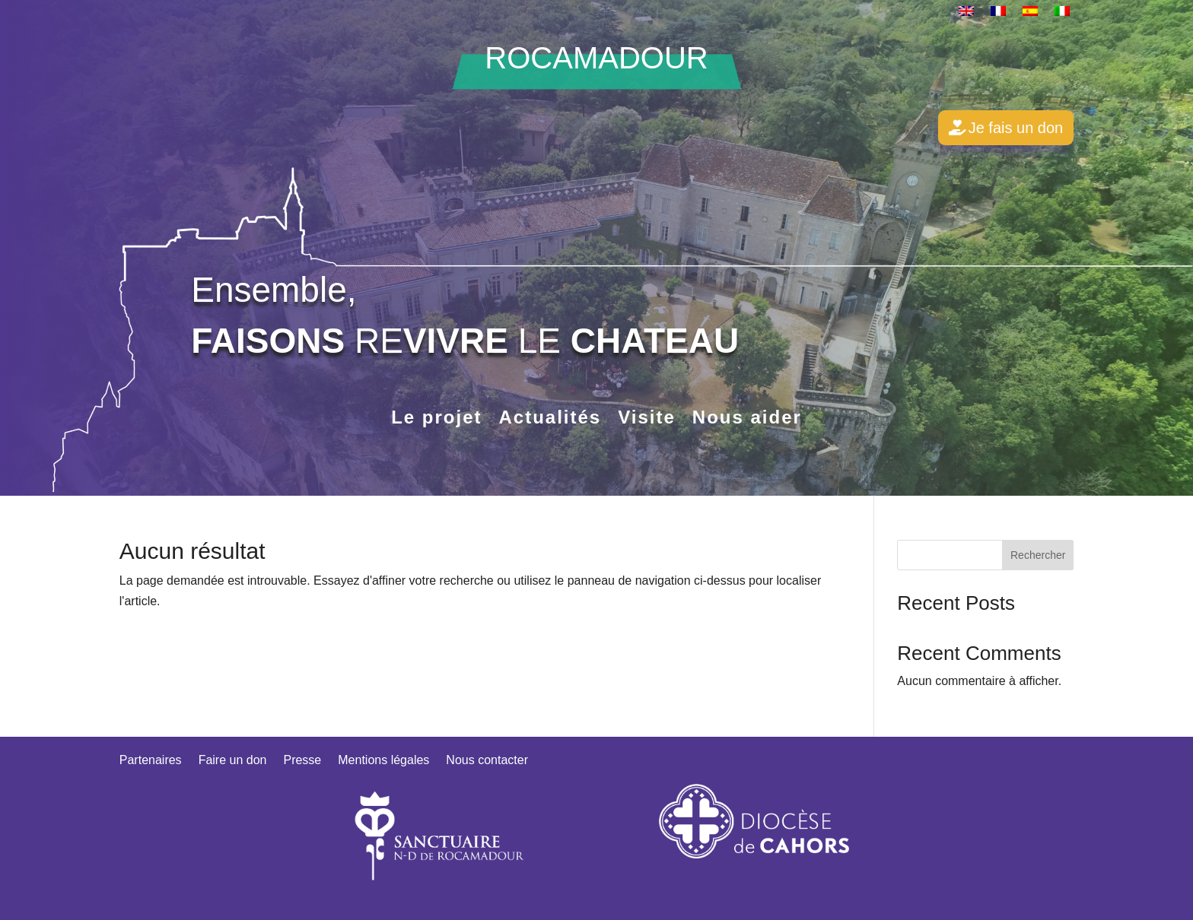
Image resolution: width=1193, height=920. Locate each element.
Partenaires (150, 760)
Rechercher (1037, 555)
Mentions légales (383, 760)
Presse (302, 760)
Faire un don (233, 760)
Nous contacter (487, 760)
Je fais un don (1016, 127)
